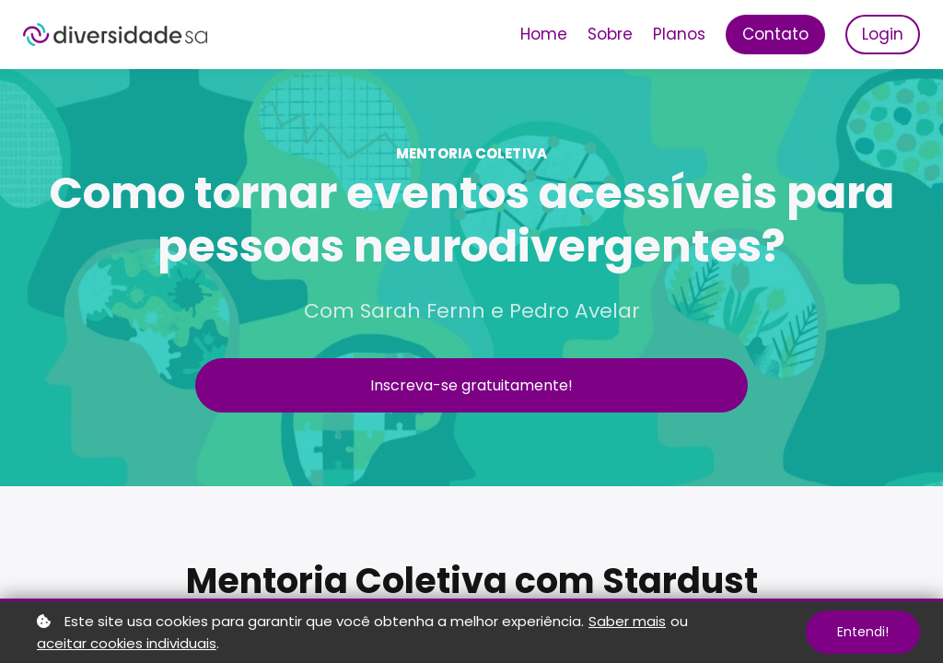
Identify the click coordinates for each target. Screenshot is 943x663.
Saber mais (627, 621)
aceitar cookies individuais (126, 643)
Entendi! (863, 631)
